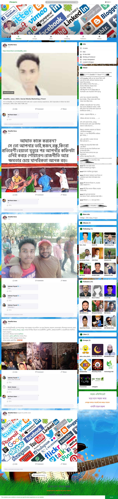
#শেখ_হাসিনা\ (14, 336)
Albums (85, 223)
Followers (86, 281)
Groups (85, 340)
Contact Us (99, 415)
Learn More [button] (48, 497)
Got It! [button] (111, 497)
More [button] (115, 416)
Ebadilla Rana (25, 27)
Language (113, 412)
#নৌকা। (21, 334)
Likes (85, 334)
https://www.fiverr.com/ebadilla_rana (14, 51)
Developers (107, 415)
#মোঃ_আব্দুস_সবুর (18, 330)
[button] (62, 2)
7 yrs (9, 46)
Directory (86, 415)
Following (86, 229)
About (80, 415)
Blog (92, 415)
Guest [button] (108, 2)
